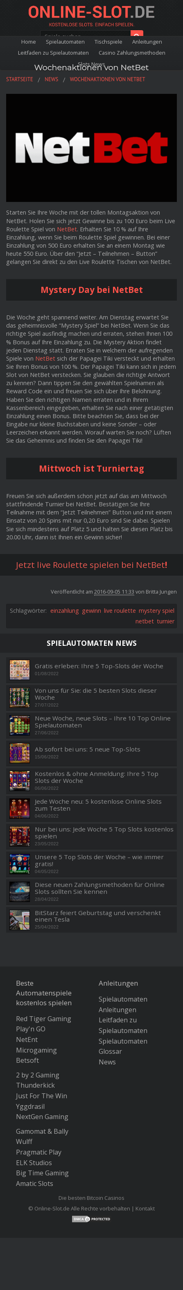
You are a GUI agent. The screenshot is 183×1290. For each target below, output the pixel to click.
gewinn (91, 610)
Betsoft (27, 1060)
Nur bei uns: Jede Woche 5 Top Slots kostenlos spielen (104, 832)
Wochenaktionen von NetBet (91, 67)
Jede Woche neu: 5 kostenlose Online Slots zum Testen (98, 804)
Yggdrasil (30, 1106)
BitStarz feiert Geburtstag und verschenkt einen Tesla (98, 916)
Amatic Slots (34, 1183)
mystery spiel (156, 610)
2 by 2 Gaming (37, 1075)
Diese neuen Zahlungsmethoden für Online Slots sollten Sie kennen (100, 888)
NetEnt (27, 1039)
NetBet (67, 229)
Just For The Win (41, 1095)
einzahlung (64, 610)
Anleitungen (147, 41)
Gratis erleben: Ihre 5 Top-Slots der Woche (99, 666)
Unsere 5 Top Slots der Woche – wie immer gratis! (99, 860)
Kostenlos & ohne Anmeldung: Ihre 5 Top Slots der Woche (96, 777)
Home (28, 41)
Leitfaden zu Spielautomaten (53, 52)
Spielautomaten (65, 41)
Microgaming (36, 1050)
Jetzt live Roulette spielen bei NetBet (90, 564)
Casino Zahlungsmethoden (132, 52)
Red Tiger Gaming (43, 1018)
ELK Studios (34, 1162)
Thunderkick (35, 1085)
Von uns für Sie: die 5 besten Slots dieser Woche (96, 693)
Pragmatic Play (38, 1152)
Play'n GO (30, 1028)
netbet (145, 621)
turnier (165, 621)
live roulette (120, 610)
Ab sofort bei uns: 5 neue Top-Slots (87, 749)
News (107, 1061)
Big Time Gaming (42, 1172)
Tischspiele (108, 41)
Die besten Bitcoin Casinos (91, 1197)
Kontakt (145, 1208)
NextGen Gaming (42, 1116)
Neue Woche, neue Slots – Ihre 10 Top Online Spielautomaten (103, 721)
